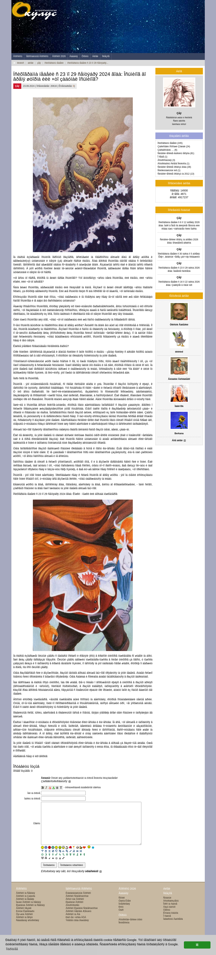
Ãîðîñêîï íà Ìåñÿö (24, 925)
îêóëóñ (20, 63)
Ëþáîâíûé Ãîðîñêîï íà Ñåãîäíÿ (30, 913)
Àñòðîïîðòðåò (72, 913)
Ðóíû (121, 915)
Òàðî (121, 918)
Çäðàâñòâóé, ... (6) (167, 150)
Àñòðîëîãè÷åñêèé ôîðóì (130, 928)
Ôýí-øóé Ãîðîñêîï (24, 922)
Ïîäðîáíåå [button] (12, 949)
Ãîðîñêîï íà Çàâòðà (25, 904)
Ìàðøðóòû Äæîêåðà (173, 927)
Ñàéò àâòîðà (179, 121)
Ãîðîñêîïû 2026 (127, 897)
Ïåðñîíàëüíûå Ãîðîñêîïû (37, 56)
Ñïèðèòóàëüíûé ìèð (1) (169, 170)
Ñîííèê (122, 906)
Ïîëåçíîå (105, 56)
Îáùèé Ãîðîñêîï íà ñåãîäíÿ (28, 910)
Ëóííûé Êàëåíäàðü (25, 919)
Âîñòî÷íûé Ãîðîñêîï (75, 907)
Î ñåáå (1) (162, 156)
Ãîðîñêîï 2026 (59, 56)
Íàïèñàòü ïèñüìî (179, 124)
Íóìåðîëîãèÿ (124, 912)
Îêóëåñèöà (124, 931)
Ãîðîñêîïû (17, 56)
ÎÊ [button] (197, 944)
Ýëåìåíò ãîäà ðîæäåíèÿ (77, 929)
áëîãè (30, 63)
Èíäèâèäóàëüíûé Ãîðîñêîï (78, 901)
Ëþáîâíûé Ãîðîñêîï (74, 910)
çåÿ (39, 63)
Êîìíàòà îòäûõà (170, 921)
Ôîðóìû (85, 56)
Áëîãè (95, 56)
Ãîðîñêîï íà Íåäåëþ (25, 907)
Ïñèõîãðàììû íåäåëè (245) (170, 143)
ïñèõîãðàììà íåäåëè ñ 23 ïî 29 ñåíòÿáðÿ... (87, 63)
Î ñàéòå (167, 924)
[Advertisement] (135, 26)
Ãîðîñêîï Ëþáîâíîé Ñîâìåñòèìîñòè (82, 916)
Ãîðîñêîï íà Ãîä (73, 922)
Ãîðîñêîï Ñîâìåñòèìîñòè (77, 904)
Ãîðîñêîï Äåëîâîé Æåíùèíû (78, 919)
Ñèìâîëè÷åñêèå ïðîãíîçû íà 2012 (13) (176, 173)
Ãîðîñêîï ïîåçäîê (24, 916)
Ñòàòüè (167, 906)
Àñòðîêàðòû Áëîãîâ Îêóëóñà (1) (173, 163)
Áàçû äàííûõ (169, 915)
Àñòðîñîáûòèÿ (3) (166, 160)
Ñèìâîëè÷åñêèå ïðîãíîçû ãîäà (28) (174, 167)
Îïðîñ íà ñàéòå (170, 912)
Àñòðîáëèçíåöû (171, 909)
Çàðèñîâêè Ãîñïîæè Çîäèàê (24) (174, 146)
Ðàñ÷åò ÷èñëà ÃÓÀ (76, 925)
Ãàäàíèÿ (74, 56)
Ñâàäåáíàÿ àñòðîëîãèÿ (27, 929)
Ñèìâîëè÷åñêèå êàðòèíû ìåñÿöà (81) (176, 153)
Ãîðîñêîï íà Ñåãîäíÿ (25, 901)
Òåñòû (166, 918)
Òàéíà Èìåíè (125, 909)
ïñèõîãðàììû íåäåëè (53, 63)
